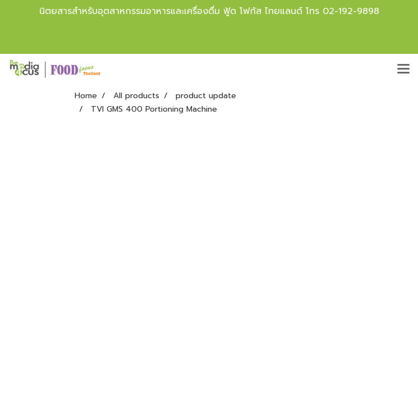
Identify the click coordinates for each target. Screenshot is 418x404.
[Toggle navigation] (403, 69)
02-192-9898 (351, 11)
